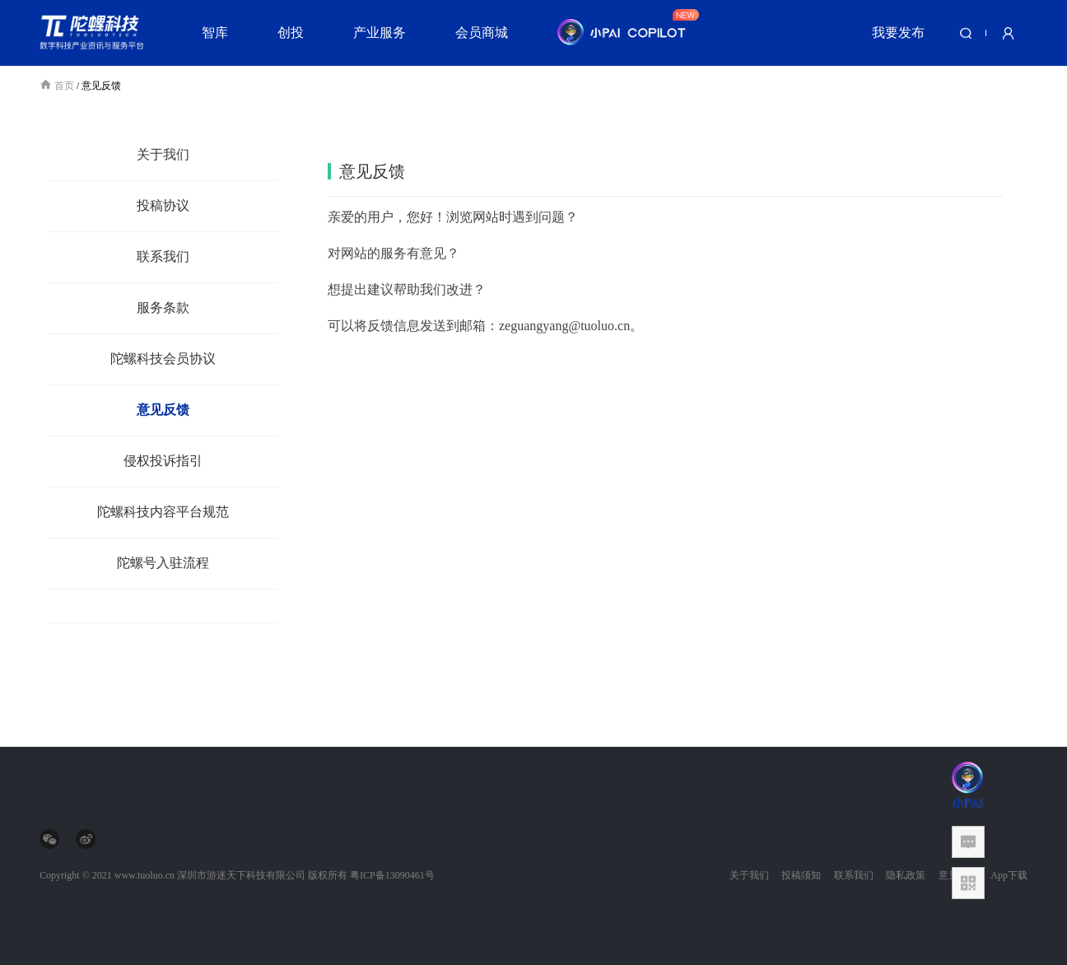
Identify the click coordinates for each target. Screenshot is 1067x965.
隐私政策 (905, 875)
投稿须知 (801, 875)
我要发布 (898, 33)
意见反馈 (163, 410)
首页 (58, 85)
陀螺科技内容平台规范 (163, 512)
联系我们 (163, 256)
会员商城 (481, 33)
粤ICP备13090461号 (392, 875)
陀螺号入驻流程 (163, 563)
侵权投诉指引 (163, 461)
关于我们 (163, 154)
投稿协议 (163, 205)
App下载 (1008, 875)
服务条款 (163, 308)
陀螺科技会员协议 (163, 359)
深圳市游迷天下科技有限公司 (241, 875)
